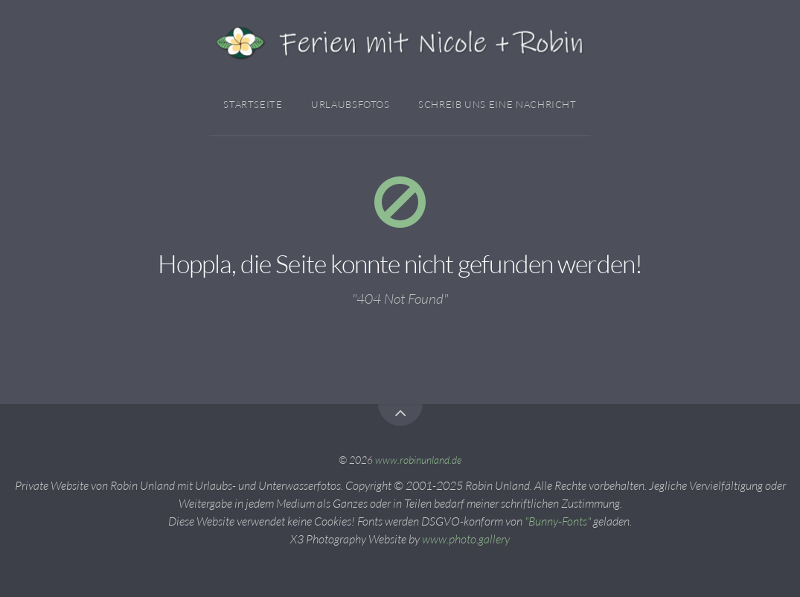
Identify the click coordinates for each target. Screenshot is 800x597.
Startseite (252, 104)
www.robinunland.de (418, 459)
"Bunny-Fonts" (558, 521)
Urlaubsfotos (350, 104)
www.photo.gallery (466, 538)
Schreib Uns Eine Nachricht (497, 104)
